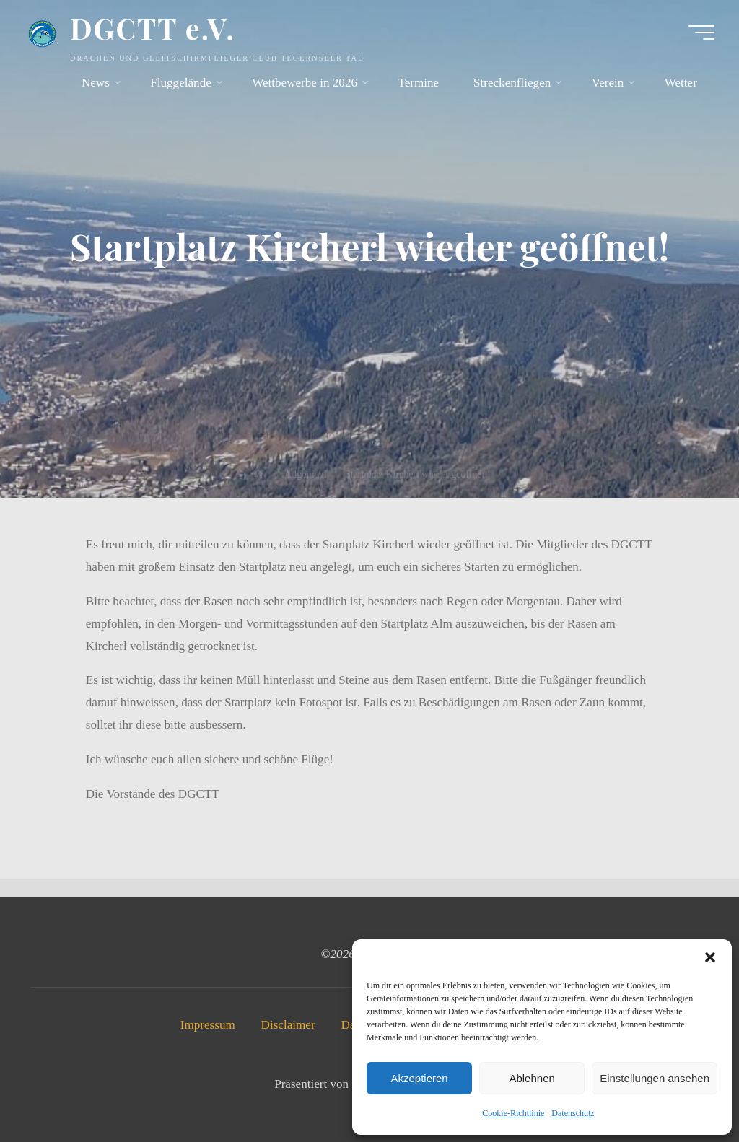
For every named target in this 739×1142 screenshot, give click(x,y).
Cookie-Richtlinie (513, 1113)
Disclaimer (288, 1025)
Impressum (207, 1025)
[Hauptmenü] (701, 32)
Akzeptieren (418, 1078)
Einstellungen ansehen (654, 1078)
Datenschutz (572, 1113)
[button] (710, 957)
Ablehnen (531, 1078)
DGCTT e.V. (152, 28)
